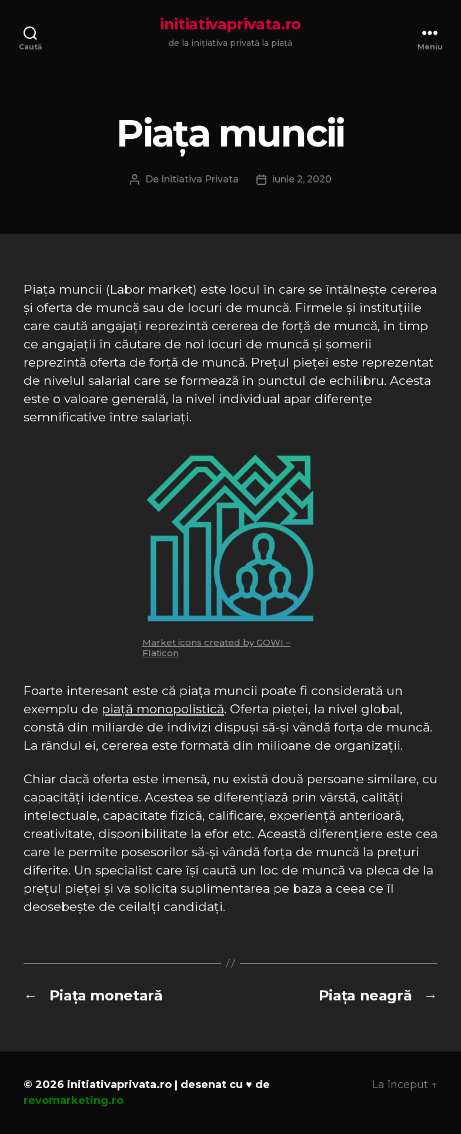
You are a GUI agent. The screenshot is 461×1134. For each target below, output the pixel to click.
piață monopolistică (163, 708)
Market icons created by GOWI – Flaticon (216, 648)
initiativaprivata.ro (230, 24)
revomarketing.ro (73, 1100)
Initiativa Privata (200, 179)
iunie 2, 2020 (302, 179)
